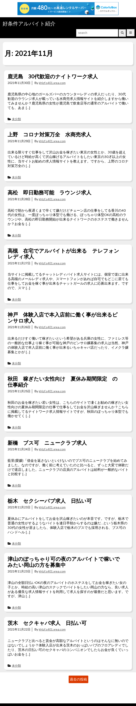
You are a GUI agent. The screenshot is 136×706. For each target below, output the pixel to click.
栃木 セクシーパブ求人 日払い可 (50, 501)
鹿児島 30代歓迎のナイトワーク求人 (53, 76)
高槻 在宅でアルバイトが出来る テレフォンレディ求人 (63, 253)
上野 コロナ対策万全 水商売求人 (49, 134)
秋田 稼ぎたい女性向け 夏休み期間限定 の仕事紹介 (63, 381)
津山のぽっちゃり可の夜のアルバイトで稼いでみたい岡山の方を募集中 (64, 562)
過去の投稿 (78, 679)
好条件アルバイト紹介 (29, 23)
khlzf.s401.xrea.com (52, 83)
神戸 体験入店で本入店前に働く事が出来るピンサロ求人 (63, 317)
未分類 (16, 119)
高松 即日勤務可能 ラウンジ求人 (49, 192)
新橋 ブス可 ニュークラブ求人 (47, 443)
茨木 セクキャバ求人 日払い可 (47, 623)
